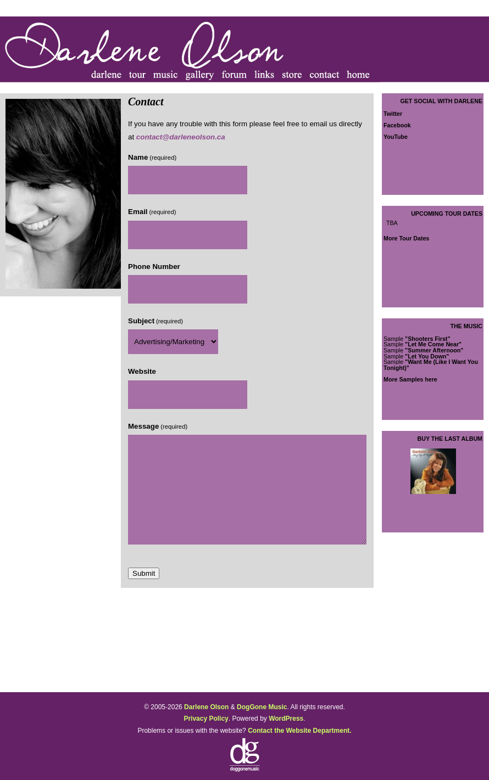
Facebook (397, 125)
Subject (155, 321)
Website (142, 371)
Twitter (393, 113)
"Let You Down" (427, 356)
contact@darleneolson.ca (180, 137)
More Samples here (410, 379)
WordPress (286, 718)
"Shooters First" (427, 338)
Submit (143, 573)
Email (152, 211)
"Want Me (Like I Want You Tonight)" (431, 364)
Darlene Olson (206, 707)
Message (157, 426)
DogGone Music (262, 707)
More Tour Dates (406, 238)
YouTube (396, 136)
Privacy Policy (206, 718)
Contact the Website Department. (299, 730)
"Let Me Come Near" (433, 344)
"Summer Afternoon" (434, 350)
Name (152, 157)
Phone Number (154, 266)
